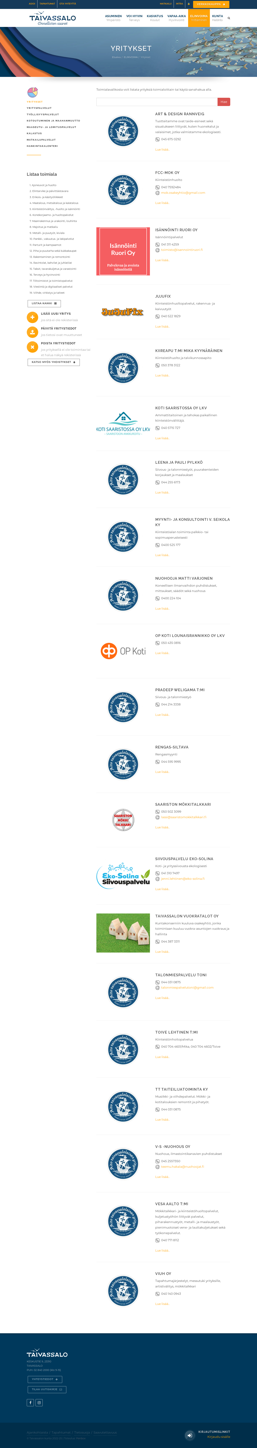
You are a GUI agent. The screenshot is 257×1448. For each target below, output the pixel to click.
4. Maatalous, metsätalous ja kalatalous (54, 203)
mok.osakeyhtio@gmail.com (183, 192)
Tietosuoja (82, 1432)
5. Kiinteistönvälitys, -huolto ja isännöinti (55, 209)
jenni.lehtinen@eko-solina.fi (183, 878)
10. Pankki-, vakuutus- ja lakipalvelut (52, 239)
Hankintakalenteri (42, 146)
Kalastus (34, 133)
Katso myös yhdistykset (54, 362)
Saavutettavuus (105, 1432)
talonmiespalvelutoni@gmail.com (187, 987)
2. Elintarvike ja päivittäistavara (49, 191)
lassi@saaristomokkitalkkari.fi (183, 817)
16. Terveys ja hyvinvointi (45, 274)
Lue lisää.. (162, 149)
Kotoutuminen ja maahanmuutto (53, 120)
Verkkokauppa (211, 4)
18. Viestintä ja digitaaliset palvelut (51, 286)
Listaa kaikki (44, 303)
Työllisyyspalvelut (43, 114)
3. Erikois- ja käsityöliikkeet (46, 197)
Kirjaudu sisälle (218, 1437)
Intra (179, 4)
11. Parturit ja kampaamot (45, 245)
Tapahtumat (47, 4)
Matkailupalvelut (41, 139)
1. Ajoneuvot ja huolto (43, 185)
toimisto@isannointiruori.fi (182, 250)
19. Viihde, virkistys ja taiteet (47, 292)
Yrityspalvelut (39, 108)
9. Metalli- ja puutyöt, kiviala (47, 233)
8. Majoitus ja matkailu (44, 227)
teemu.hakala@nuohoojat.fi (182, 1166)
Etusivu (116, 57)
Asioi (32, 4)
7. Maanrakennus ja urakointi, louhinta (53, 221)
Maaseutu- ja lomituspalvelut (51, 127)
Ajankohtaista (37, 1432)
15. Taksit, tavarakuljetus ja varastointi (53, 268)
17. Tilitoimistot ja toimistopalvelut (51, 280)
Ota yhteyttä (67, 4)
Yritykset (35, 101)
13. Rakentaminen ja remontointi (50, 257)
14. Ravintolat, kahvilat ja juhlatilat (51, 262)
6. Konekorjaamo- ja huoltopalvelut (52, 215)
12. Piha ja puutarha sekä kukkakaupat (53, 250)
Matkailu (166, 4)
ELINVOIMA (131, 57)
